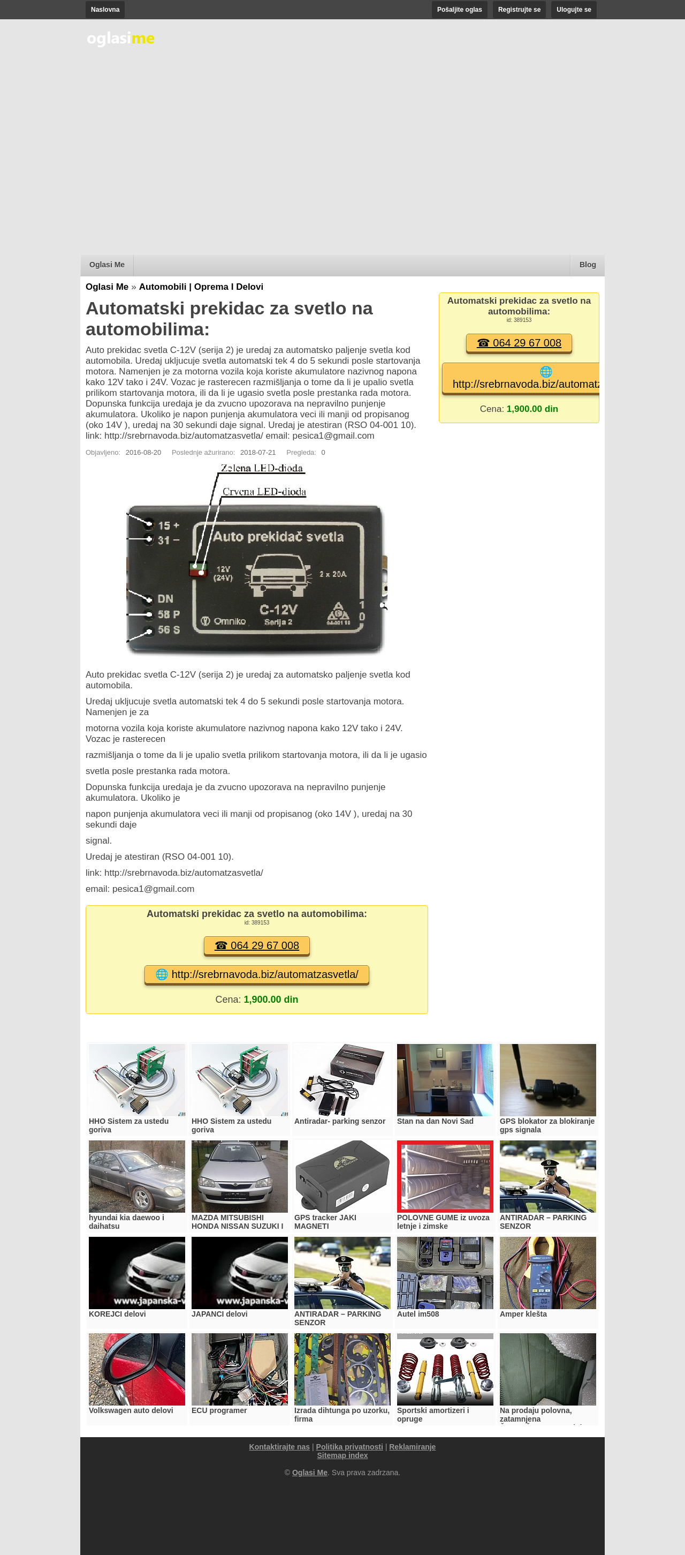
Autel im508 (418, 1314)
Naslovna (105, 9)
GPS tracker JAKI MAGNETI (325, 1221)
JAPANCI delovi (220, 1314)
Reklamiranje (412, 1447)
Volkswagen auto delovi (131, 1410)
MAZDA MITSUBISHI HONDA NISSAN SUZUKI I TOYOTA (237, 1226)
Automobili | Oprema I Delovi (201, 287)
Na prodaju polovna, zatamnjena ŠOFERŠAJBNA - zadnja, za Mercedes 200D (544, 1423)
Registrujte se (519, 9)
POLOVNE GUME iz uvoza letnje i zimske (443, 1221)
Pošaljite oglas (459, 9)
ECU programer (219, 1410)
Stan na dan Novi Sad (435, 1121)
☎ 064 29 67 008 (257, 945)
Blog (588, 264)
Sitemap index (342, 1455)
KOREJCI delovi (117, 1314)
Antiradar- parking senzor (339, 1121)
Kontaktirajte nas (279, 1447)
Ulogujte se (574, 9)
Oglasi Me (107, 264)
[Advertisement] (342, 169)
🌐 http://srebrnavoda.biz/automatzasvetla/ (257, 974)
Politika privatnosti (349, 1447)
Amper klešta (523, 1314)
